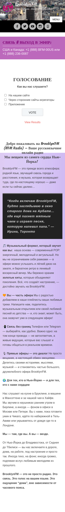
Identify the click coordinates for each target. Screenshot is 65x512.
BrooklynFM (26, 4)
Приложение (16, 104)
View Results (32, 122)
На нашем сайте (19, 95)
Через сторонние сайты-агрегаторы (31, 99)
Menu (56, 19)
